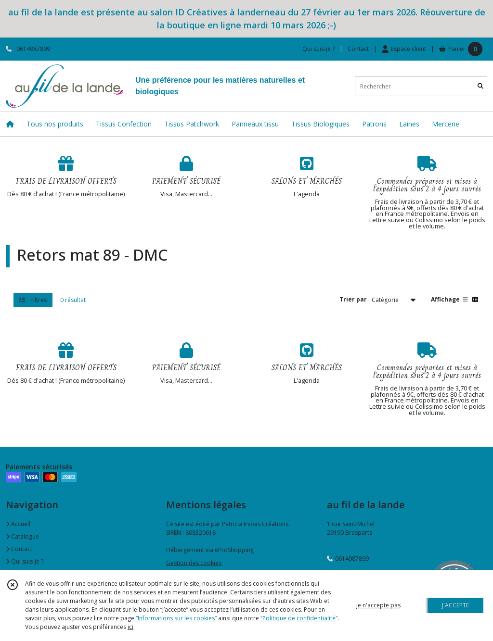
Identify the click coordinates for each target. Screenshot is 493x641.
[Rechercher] (480, 86)
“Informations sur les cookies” (176, 618)
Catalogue (22, 536)
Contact (358, 49)
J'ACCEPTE (455, 605)
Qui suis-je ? (24, 561)
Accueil (18, 524)
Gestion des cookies (193, 563)
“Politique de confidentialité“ (298, 618)
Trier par (353, 299)
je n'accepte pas (378, 605)
